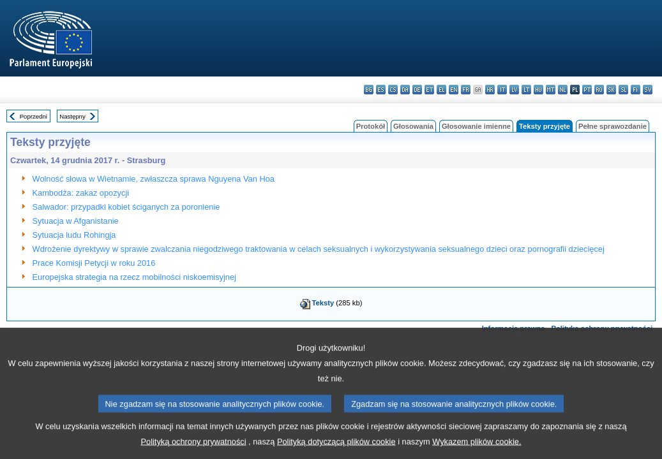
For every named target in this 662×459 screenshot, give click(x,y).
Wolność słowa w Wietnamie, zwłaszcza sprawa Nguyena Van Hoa (154, 179)
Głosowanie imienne (476, 126)
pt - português (587, 89)
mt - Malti (550, 89)
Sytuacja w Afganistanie (76, 221)
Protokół (370, 126)
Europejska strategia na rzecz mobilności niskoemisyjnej (134, 277)
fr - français (465, 89)
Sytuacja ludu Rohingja (74, 235)
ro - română (599, 89)
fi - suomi (635, 89)
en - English (453, 89)
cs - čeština (393, 89)
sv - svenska (647, 89)
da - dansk (405, 89)
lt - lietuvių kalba (526, 89)
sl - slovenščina (623, 89)
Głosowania (413, 126)
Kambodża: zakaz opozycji (81, 193)
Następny (72, 116)
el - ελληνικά (441, 89)
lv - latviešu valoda (514, 89)
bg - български (368, 89)
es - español (381, 89)
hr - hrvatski (490, 89)
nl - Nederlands (563, 89)
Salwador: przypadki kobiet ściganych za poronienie (126, 207)
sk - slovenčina (611, 89)
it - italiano (502, 89)
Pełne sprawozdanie (612, 126)
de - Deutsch (417, 89)
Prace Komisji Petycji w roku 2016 (94, 263)
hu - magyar (538, 89)
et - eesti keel (429, 89)
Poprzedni (33, 116)
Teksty (323, 303)
